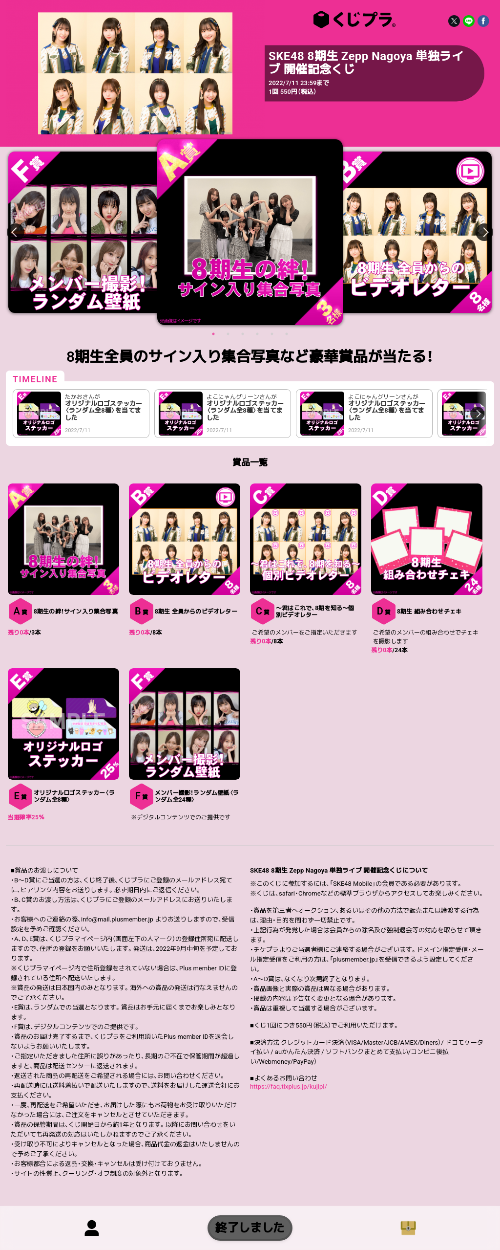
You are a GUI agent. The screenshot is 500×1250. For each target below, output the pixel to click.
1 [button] (213, 334)
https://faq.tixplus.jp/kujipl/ (288, 1086)
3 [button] (243, 334)
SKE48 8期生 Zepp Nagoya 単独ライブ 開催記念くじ (352, 19)
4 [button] (257, 334)
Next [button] (478, 232)
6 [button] (287, 334)
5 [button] (272, 334)
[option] (250, 232)
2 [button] (228, 334)
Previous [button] (21, 232)
